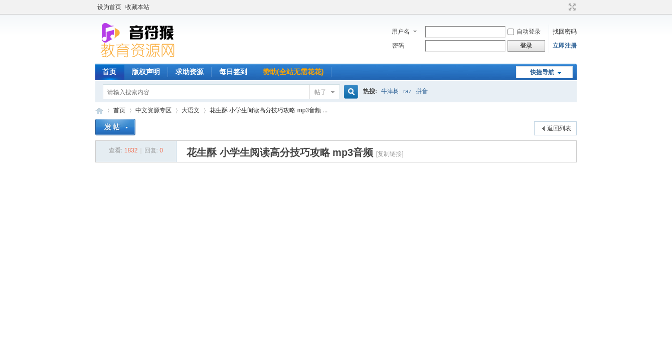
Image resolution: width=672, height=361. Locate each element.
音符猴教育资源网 (99, 110)
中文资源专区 (153, 110)
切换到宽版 (571, 7)
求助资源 (190, 72)
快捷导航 (542, 72)
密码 (398, 45)
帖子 (320, 92)
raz (407, 91)
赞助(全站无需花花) (293, 72)
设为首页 (109, 7)
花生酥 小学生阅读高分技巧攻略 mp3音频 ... (268, 110)
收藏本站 (137, 7)
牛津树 (390, 91)
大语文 (191, 110)
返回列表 (559, 128)
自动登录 (524, 31)
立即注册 (565, 45)
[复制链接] (390, 153)
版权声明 (146, 72)
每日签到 (233, 72)
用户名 (401, 31)
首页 (109, 72)
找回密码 (565, 31)
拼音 (422, 91)
